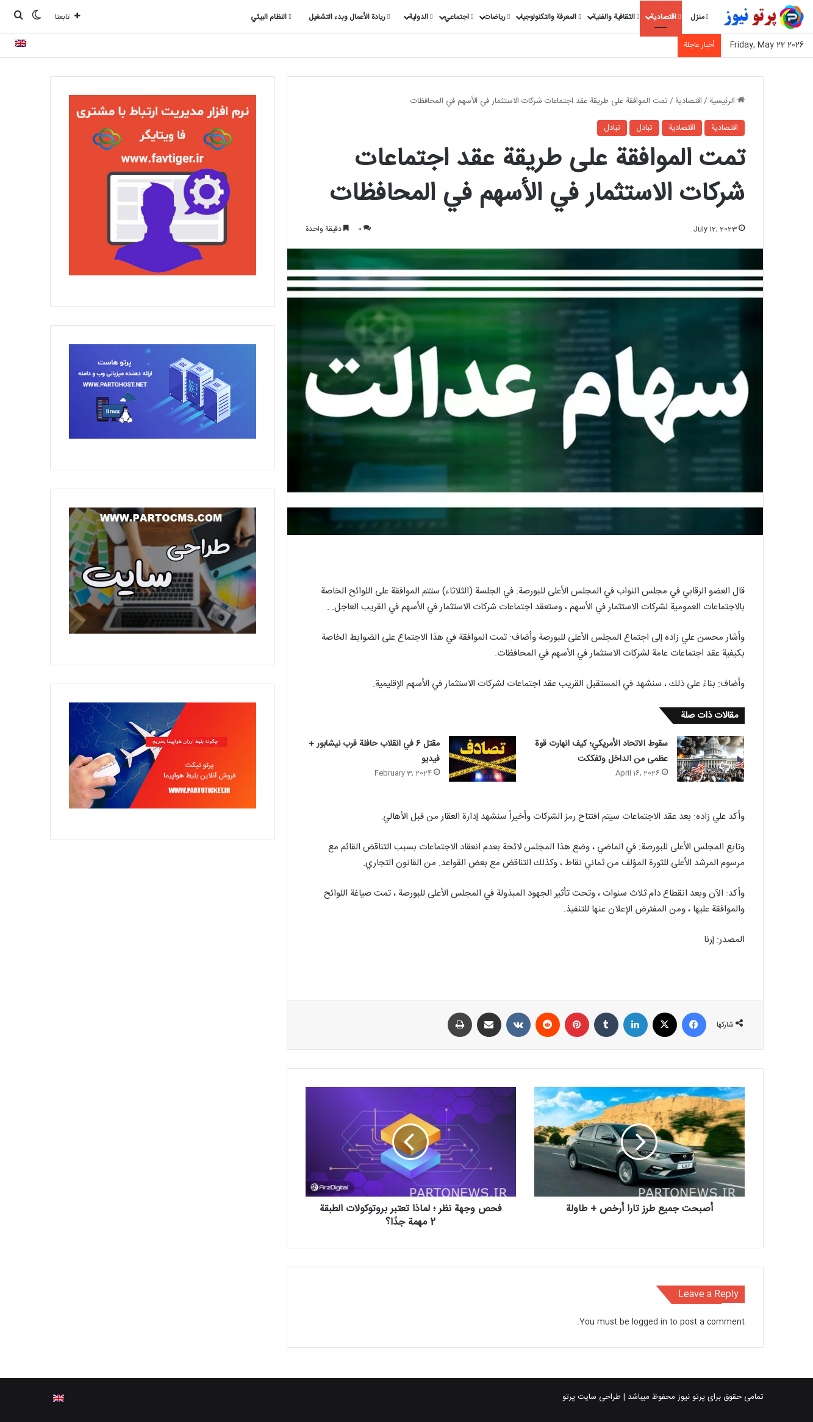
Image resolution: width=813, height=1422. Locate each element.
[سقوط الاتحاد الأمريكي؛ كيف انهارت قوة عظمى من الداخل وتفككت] (710, 759)
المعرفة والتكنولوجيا (551, 17)
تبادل (644, 128)
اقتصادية (665, 17)
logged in (649, 1322)
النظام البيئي (271, 17)
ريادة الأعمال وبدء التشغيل (349, 17)
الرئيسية (727, 101)
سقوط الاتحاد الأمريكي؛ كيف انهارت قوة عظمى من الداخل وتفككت (601, 752)
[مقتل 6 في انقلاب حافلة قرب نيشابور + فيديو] (482, 759)
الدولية (420, 17)
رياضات (497, 17)
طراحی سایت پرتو (591, 1397)
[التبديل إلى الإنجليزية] (20, 45)
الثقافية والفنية (615, 17)
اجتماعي (458, 17)
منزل (699, 17)
